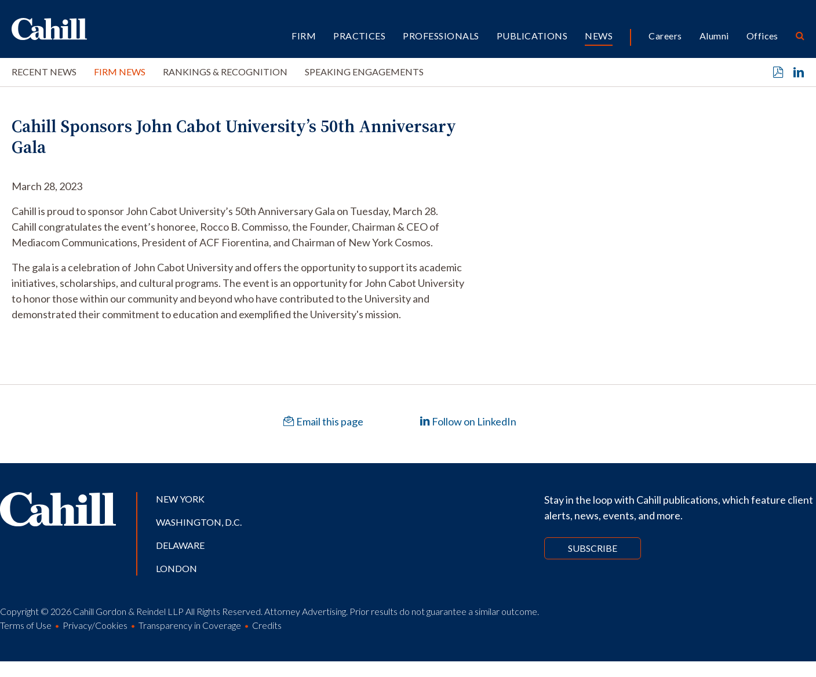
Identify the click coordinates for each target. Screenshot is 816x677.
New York (180, 498)
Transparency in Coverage (190, 625)
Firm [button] (304, 35)
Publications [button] (532, 35)
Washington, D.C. (199, 521)
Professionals (441, 35)
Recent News (44, 71)
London (176, 568)
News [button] (599, 35)
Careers (665, 35)
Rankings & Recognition (225, 71)
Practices (359, 35)
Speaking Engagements (364, 71)
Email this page (323, 421)
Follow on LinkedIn (468, 421)
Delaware (180, 545)
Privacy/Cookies (95, 625)
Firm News (119, 71)
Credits (267, 625)
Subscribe (592, 548)
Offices (762, 35)
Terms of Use (26, 625)
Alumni (714, 35)
